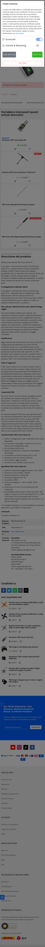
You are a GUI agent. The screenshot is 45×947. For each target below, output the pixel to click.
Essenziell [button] (9, 39)
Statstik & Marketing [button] (14, 45)
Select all (37, 55)
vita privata (19, 33)
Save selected (9, 55)
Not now (22, 63)
